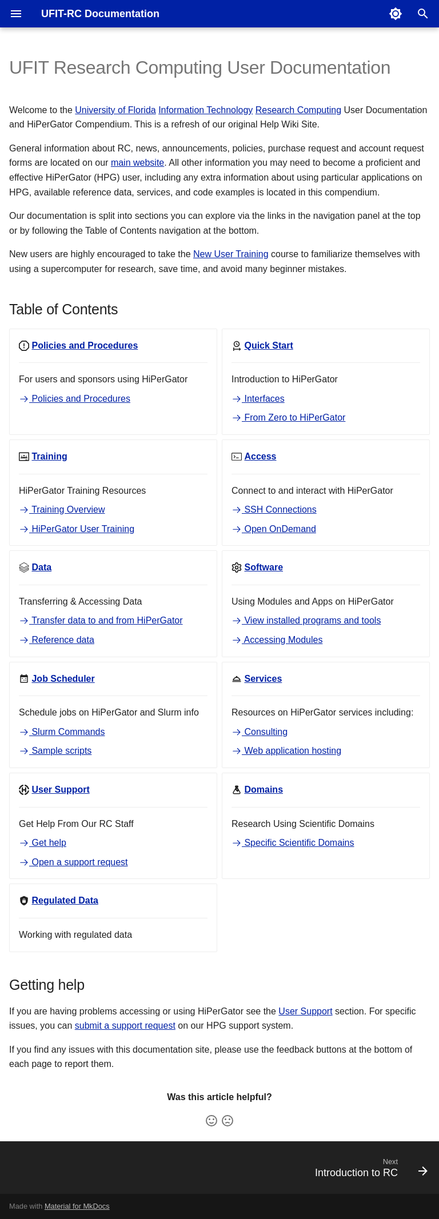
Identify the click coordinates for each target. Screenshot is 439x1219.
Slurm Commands (62, 732)
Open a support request (73, 862)
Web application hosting (286, 751)
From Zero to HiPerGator (288, 417)
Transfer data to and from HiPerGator (101, 620)
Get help (42, 843)
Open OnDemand (274, 529)
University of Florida (115, 110)
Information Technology (205, 110)
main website (137, 162)
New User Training (231, 254)
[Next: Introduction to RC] (369, 1171)
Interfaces (258, 398)
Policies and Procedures (74, 398)
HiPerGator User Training (76, 529)
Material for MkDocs (77, 1206)
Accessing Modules (277, 640)
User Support (305, 1011)
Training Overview (62, 509)
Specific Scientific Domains (293, 843)
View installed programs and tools (306, 620)
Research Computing (298, 110)
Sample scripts (55, 751)
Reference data (56, 640)
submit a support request (125, 1025)
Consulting (260, 732)
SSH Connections (274, 509)
